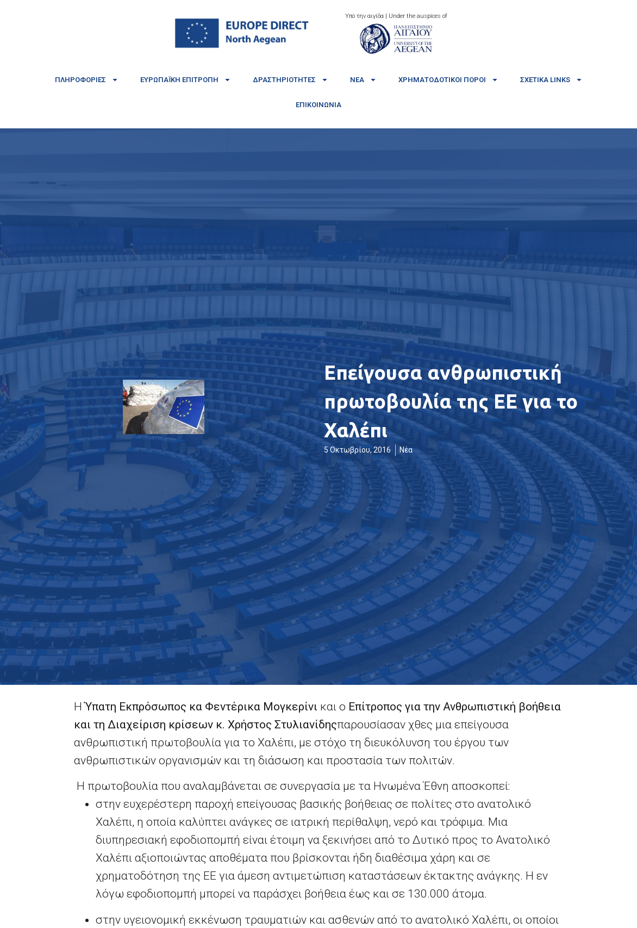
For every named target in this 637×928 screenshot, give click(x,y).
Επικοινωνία (318, 105)
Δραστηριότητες (290, 80)
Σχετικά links (551, 80)
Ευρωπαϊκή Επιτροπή (185, 80)
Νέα (363, 80)
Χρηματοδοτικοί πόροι (448, 80)
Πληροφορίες (86, 80)
